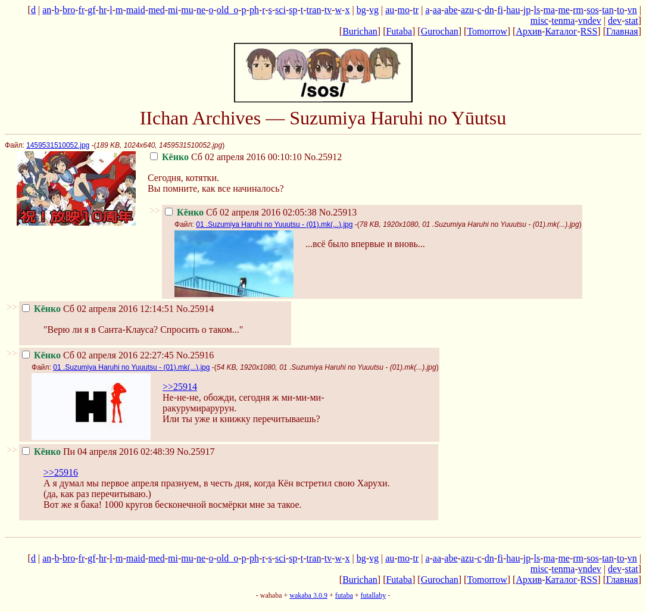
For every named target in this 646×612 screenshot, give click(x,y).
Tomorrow (487, 31)
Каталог (561, 31)
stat (631, 20)
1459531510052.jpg (57, 145)
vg (374, 10)
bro (69, 10)
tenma (563, 20)
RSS (589, 31)
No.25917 (196, 451)
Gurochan (439, 31)
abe (450, 10)
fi (500, 10)
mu (187, 10)
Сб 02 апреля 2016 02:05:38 (241, 212)
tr (416, 10)
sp (293, 10)
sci (280, 10)
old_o (227, 10)
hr (103, 10)
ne (200, 10)
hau (513, 10)
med (156, 10)
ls (537, 10)
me (564, 10)
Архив (529, 31)
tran (314, 10)
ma (550, 10)
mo (404, 10)
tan (608, 10)
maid (135, 10)
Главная (622, 31)
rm (578, 10)
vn (632, 10)
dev (615, 20)
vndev (589, 20)
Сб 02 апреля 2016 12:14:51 (98, 309)
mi (173, 10)
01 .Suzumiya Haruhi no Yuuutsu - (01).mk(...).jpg (274, 224)
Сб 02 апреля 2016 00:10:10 (226, 157)
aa (437, 10)
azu (467, 10)
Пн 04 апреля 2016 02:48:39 (98, 451)
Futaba (399, 31)
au (389, 10)
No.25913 (338, 212)
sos (592, 10)
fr (82, 10)
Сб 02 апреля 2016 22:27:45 (98, 355)
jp (526, 10)
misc (539, 20)
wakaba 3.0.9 (308, 595)
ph (254, 10)
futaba (344, 595)
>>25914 (180, 387)
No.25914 (195, 309)
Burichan (359, 31)
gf (91, 10)
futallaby (373, 595)
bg (361, 10)
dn (489, 10)
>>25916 (60, 472)
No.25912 (323, 157)
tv (328, 10)
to (620, 10)
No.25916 (195, 355)
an (46, 10)
